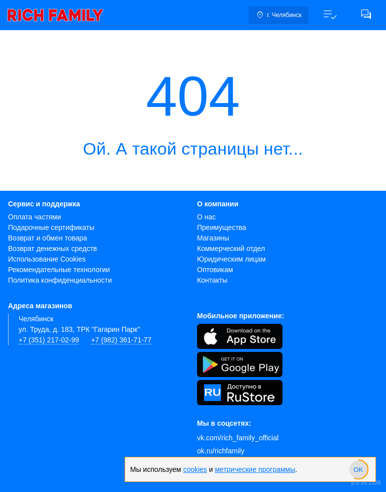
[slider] (358, 469)
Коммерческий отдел (231, 248)
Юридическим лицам (231, 259)
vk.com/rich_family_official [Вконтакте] (237, 438)
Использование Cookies (47, 259)
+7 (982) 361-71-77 (121, 340)
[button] (330, 15)
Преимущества (221, 227)
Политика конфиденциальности (60, 280)
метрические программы (255, 469)
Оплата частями (34, 217)
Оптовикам (215, 270)
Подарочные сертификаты (51, 227)
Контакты (212, 280)
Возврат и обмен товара (47, 238)
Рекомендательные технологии (59, 270)
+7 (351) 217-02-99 (49, 340)
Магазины (213, 238)
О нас (206, 217)
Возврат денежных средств (52, 248)
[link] (55, 15)
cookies (195, 469)
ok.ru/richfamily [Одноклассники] (220, 451)
